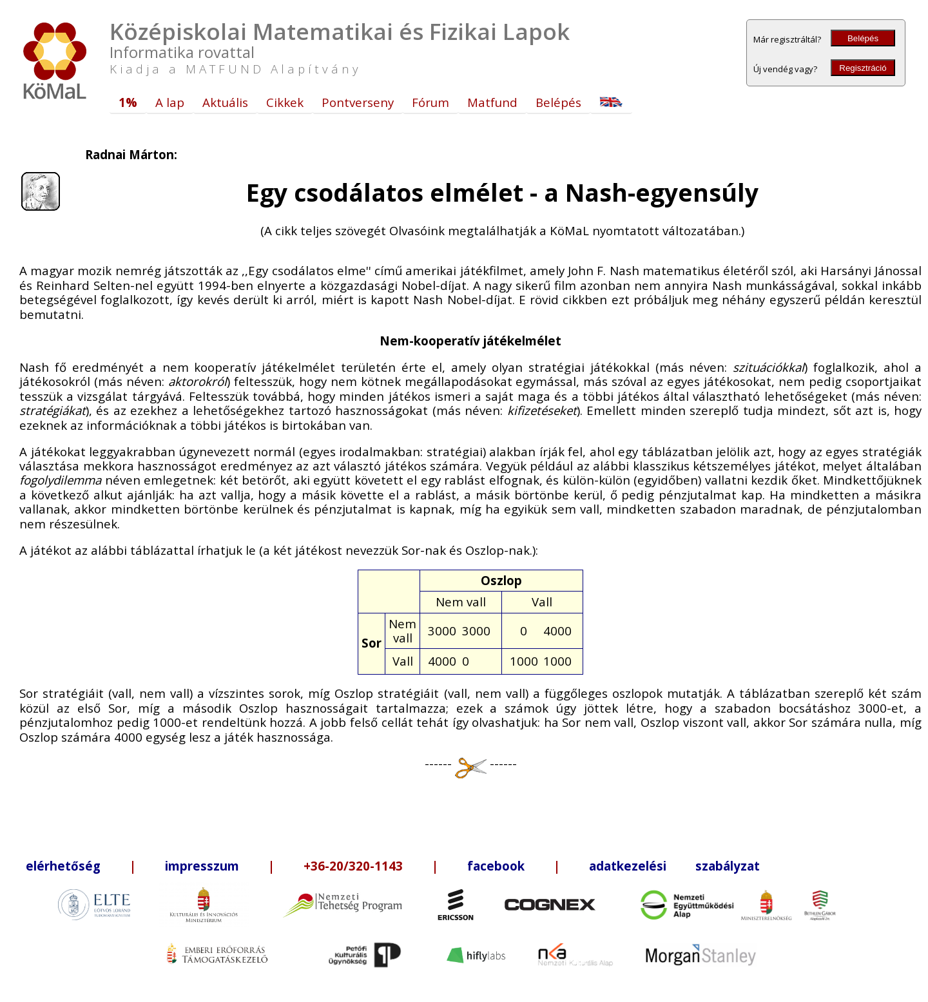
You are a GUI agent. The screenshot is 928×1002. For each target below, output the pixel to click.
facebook (496, 866)
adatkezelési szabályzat (674, 866)
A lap (169, 102)
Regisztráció (862, 68)
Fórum (430, 102)
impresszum (202, 866)
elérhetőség (63, 866)
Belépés (862, 38)
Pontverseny (358, 102)
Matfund (492, 102)
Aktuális (225, 102)
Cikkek (285, 102)
